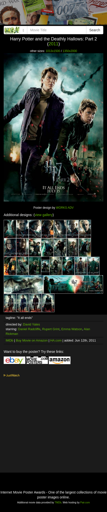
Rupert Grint (51, 329)
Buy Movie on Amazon (32, 340)
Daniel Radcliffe (29, 329)
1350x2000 (70, 51)
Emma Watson (71, 329)
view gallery (44, 215)
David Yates (31, 324)
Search (94, 30)
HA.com (56, 340)
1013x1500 (53, 51)
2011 (53, 43)
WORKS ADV (65, 207)
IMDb (9, 340)
